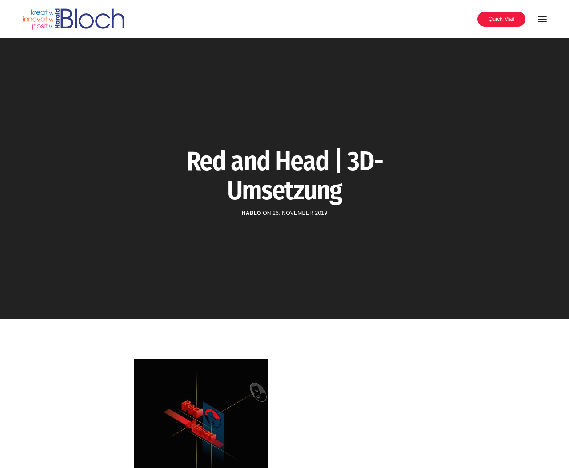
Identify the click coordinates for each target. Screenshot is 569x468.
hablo (251, 213)
